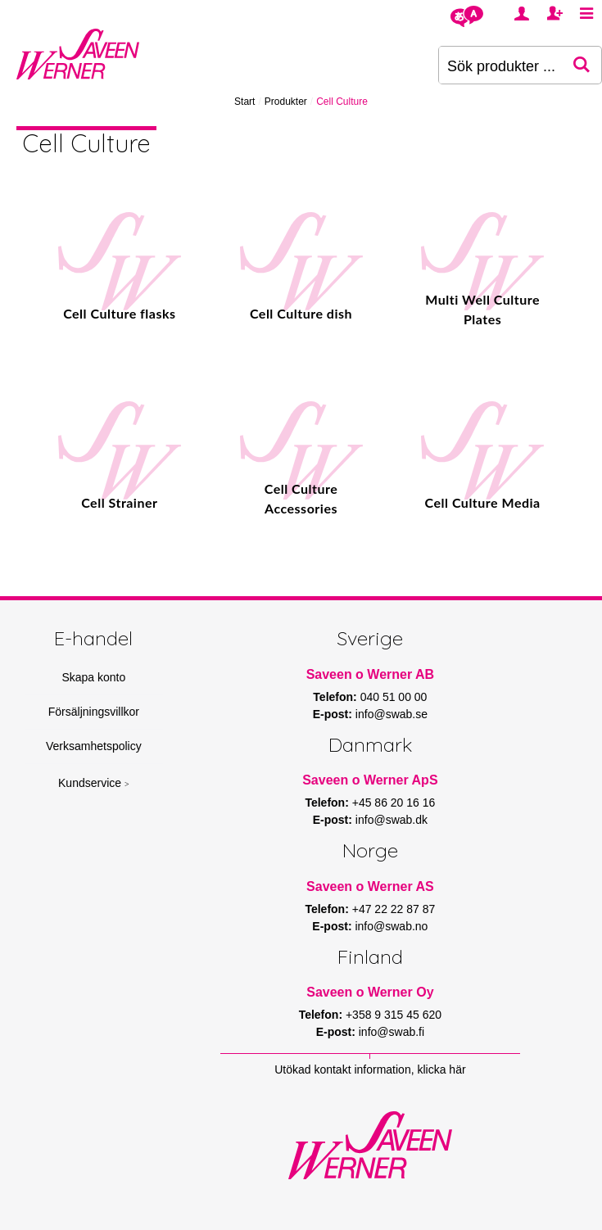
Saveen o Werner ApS (369, 780)
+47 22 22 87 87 (394, 909)
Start (244, 101)
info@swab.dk (391, 819)
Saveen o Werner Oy (369, 992)
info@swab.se (391, 714)
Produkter (286, 101)
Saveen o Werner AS (370, 886)
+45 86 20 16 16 (394, 802)
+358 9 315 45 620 (393, 1014)
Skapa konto (93, 677)
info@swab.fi (391, 1031)
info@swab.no (391, 926)
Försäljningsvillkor (93, 711)
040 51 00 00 (394, 696)
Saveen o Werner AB (370, 674)
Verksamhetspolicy (94, 746)
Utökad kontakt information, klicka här (369, 1069)
